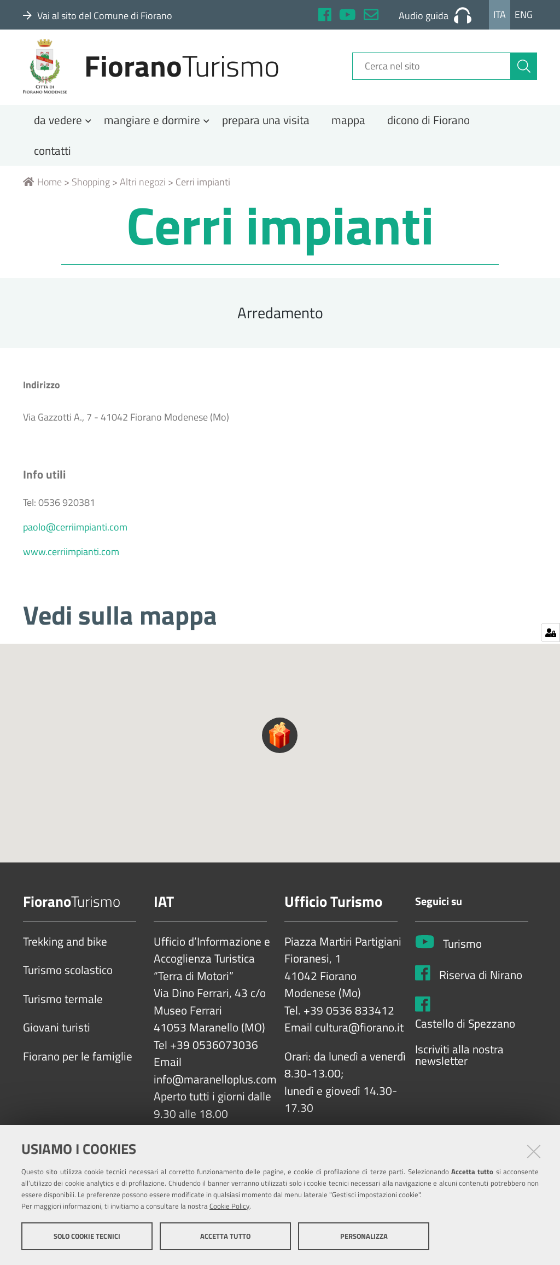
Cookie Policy (229, 1206)
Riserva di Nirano (480, 986)
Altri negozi (143, 192)
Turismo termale (63, 1010)
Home (42, 192)
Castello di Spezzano (465, 1034)
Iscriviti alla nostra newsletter (459, 1066)
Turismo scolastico (68, 981)
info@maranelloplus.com (215, 1090)
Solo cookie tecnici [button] (87, 1236)
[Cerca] (524, 72)
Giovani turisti (56, 1039)
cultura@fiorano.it (359, 1039)
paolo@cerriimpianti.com (75, 537)
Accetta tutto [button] (225, 1236)
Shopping (91, 192)
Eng (524, 14)
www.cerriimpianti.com (71, 562)
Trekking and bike (65, 952)
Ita (499, 14)
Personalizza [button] (364, 1236)
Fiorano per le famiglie (77, 1067)
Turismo (462, 955)
